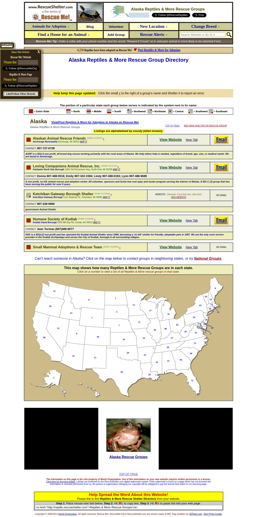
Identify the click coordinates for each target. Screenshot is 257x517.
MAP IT (83, 141)
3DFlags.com (195, 514)
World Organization (67, 514)
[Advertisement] (128, 75)
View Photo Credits (212, 514)
